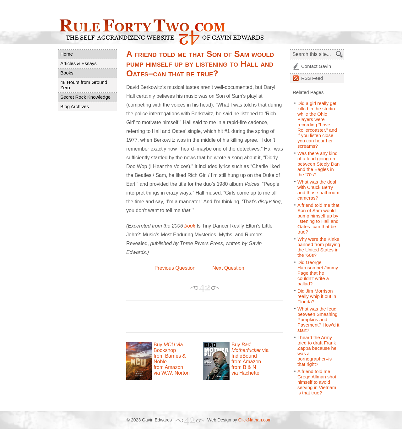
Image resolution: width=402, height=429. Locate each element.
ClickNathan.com (255, 419)
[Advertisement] (199, 316)
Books (66, 72)
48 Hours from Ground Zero (83, 85)
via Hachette (245, 373)
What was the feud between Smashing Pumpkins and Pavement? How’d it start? (318, 319)
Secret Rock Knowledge (85, 97)
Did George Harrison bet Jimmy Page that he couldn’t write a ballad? (317, 273)
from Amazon (168, 367)
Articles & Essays (78, 63)
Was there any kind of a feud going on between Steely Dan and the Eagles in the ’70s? (318, 164)
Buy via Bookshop (168, 347)
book (189, 225)
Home (66, 54)
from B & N (243, 367)
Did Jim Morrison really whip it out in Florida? (316, 296)
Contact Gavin (316, 66)
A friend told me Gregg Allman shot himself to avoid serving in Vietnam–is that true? (318, 382)
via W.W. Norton (172, 373)
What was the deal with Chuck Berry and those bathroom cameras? (318, 190)
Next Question (228, 268)
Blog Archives (74, 106)
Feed (312, 78)
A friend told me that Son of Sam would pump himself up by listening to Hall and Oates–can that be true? (318, 218)
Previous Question (175, 268)
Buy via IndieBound (250, 350)
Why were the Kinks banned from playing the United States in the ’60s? (318, 247)
